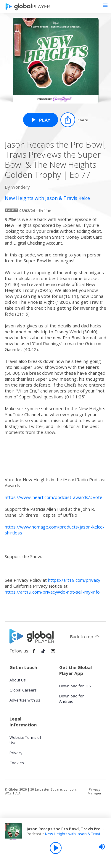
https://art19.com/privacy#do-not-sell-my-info (52, 592)
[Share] (74, 119)
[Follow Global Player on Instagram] (53, 654)
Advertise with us (24, 700)
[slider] (102, 847)
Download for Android (71, 698)
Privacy (15, 752)
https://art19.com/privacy (74, 580)
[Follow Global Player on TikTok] (43, 654)
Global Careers (23, 690)
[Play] (56, 848)
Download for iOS (75, 686)
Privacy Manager (95, 791)
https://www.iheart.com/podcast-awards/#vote (53, 497)
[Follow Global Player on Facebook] (34, 654)
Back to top (86, 636)
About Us (17, 680)
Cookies (16, 762)
